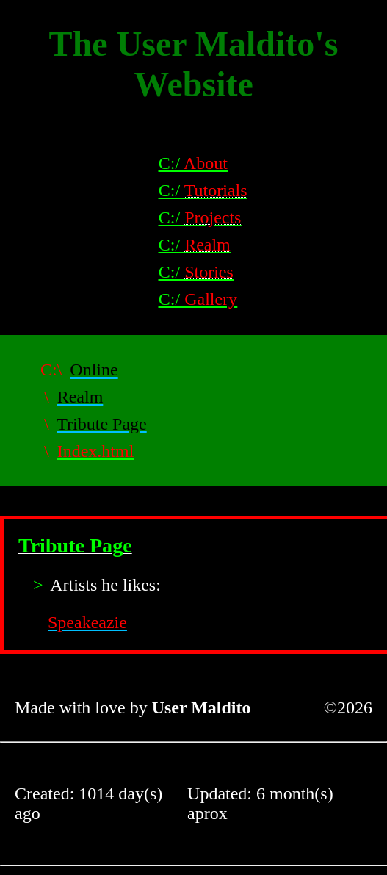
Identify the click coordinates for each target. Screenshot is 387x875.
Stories (209, 271)
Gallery (210, 299)
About (206, 163)
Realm (80, 396)
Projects (212, 217)
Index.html (95, 451)
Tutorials (215, 190)
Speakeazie (87, 622)
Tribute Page (101, 423)
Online (93, 369)
